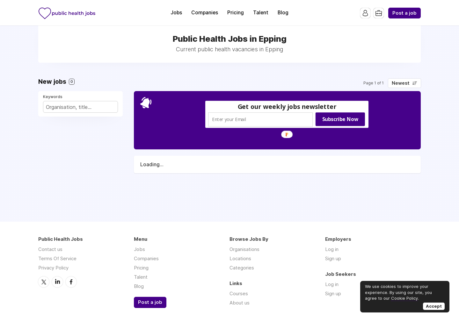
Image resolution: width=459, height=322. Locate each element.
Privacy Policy (53, 268)
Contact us (50, 249)
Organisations (244, 249)
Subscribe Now (340, 119)
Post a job (404, 13)
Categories (241, 268)
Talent (260, 13)
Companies (204, 13)
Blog (283, 13)
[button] (287, 106)
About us (239, 303)
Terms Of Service (57, 258)
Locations (240, 258)
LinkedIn (57, 281)
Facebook (71, 281)
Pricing (235, 13)
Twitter (43, 281)
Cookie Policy (404, 298)
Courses (238, 293)
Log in (332, 249)
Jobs (176, 13)
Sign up (333, 258)
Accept (434, 306)
